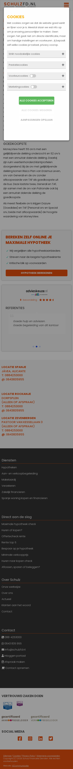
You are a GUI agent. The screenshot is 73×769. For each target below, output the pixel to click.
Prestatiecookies (18, 64)
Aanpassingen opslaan (37, 120)
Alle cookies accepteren (36, 100)
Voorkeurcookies (22, 75)
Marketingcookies (23, 86)
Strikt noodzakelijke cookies (24, 54)
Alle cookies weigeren (36, 110)
